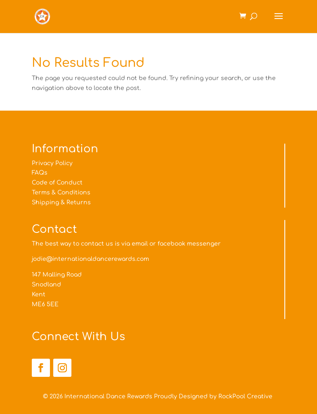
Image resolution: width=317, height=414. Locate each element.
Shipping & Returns (61, 202)
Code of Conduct (57, 183)
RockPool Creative (246, 396)
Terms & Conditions (61, 192)
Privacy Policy (52, 163)
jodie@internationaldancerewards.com (90, 259)
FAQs (39, 173)
